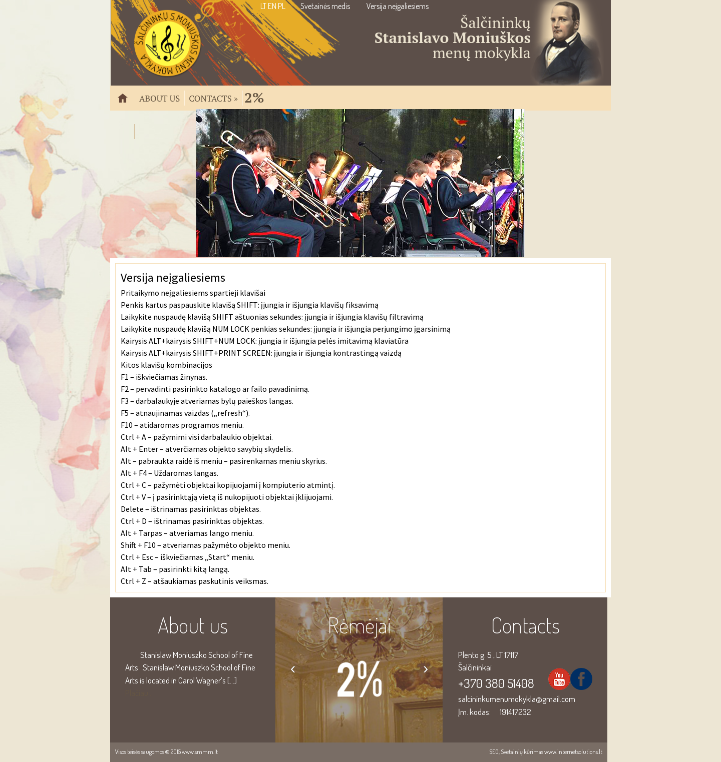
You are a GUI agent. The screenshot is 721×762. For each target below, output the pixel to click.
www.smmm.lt (200, 751)
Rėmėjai (359, 624)
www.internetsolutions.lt (573, 751)
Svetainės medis (325, 6)
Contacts (213, 98)
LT (263, 6)
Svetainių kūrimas (522, 751)
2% (254, 96)
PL (281, 6)
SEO (494, 751)
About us (159, 98)
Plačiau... (139, 692)
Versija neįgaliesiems (398, 6)
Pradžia (126, 102)
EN (272, 6)
